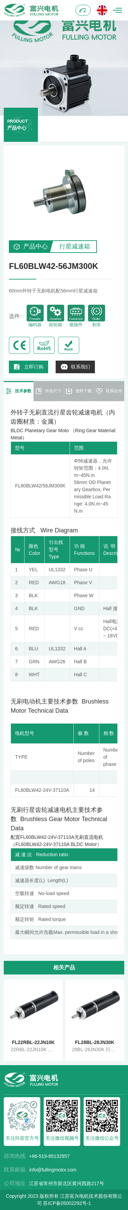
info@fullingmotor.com (52, 1170)
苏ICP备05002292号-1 (67, 1203)
